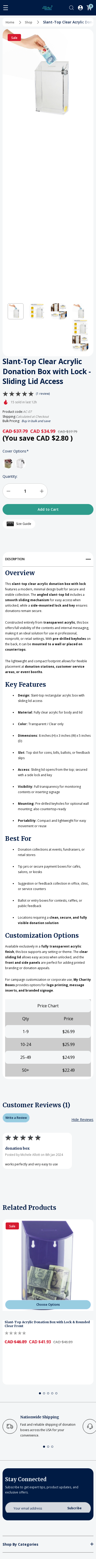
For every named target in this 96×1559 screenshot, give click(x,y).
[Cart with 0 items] (89, 8)
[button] (15, 311)
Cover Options (16, 451)
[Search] (71, 8)
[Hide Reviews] (82, 1119)
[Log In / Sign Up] (80, 8)
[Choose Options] (48, 1304)
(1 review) (43, 394)
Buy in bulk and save (36, 421)
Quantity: (10, 476)
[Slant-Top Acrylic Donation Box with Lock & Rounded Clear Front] (48, 1265)
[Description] (48, 557)
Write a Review (16, 1118)
